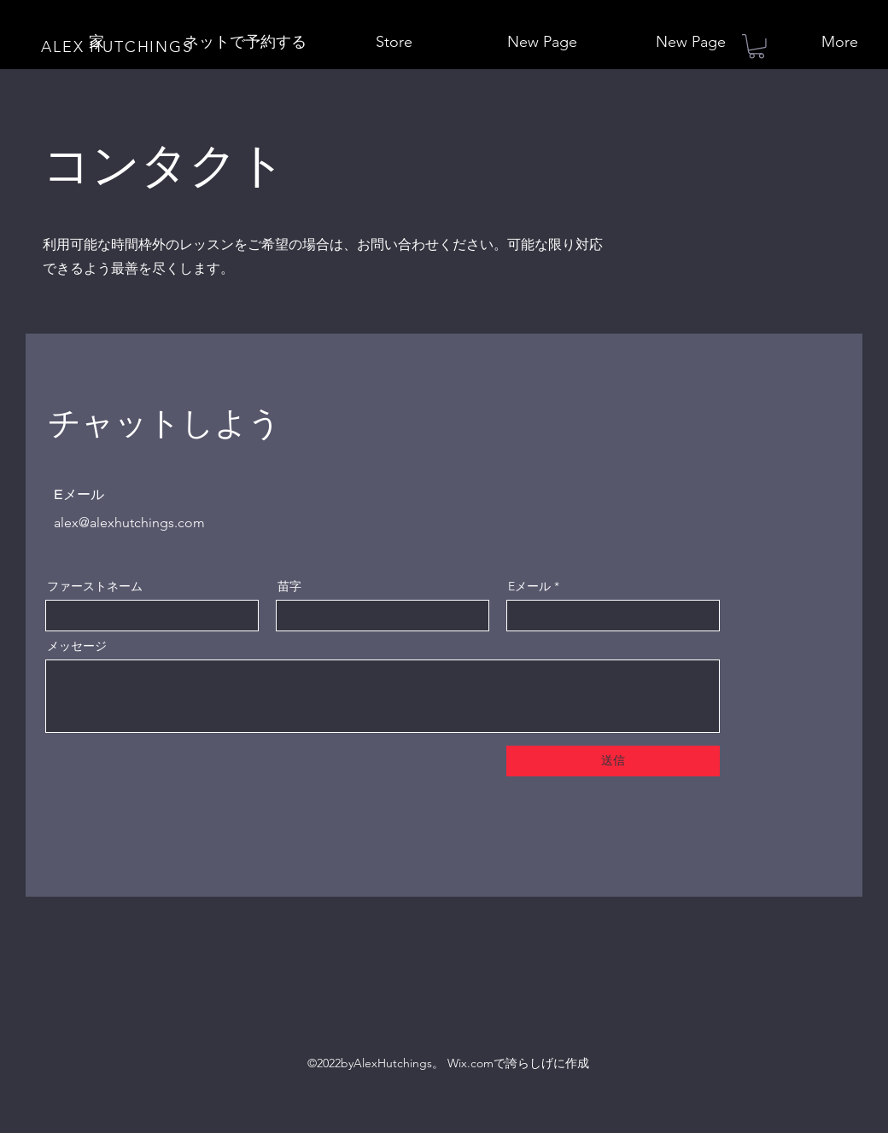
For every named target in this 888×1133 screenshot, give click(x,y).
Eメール (529, 586)
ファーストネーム (95, 586)
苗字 (289, 586)
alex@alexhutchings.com (129, 522)
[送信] (613, 761)
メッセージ (77, 646)
